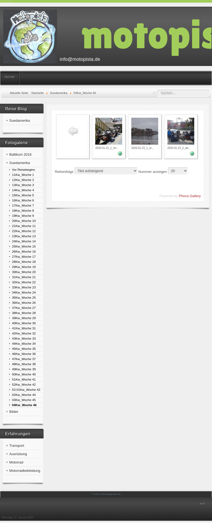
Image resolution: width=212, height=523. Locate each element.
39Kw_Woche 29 (24, 318)
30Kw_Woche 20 (24, 272)
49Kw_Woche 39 (24, 369)
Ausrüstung (18, 454)
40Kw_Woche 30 (24, 323)
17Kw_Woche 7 (23, 205)
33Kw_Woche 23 (24, 287)
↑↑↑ (202, 504)
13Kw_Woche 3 (23, 185)
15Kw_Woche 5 (23, 195)
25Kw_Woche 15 (24, 246)
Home (10, 77)
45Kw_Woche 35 (24, 348)
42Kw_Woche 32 (24, 333)
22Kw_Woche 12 (24, 231)
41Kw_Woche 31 (24, 328)
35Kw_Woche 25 (24, 297)
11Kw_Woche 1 (23, 174)
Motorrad (16, 462)
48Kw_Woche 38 (24, 364)
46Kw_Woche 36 (24, 353)
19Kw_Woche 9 (23, 215)
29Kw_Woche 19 (24, 267)
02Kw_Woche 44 (24, 394)
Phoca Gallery (190, 196)
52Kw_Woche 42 (24, 384)
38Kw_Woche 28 (24, 313)
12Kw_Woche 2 (23, 180)
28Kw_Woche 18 (24, 261)
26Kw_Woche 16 (24, 251)
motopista (146, 34)
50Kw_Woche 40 (24, 374)
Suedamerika (19, 120)
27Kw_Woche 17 (24, 256)
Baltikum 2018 (20, 154)
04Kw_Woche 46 (24, 405)
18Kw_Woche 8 (23, 210)
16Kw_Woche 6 (23, 200)
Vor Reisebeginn (23, 169)
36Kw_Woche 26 (24, 302)
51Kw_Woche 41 (24, 379)
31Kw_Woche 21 (24, 277)
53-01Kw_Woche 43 (26, 389)
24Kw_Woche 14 (24, 241)
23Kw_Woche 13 (24, 236)
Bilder (13, 412)
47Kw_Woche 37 (24, 359)
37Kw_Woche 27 (24, 307)
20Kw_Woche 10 (24, 220)
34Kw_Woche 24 (24, 292)
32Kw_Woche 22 (24, 282)
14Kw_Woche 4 (23, 190)
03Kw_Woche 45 (24, 400)
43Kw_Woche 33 (24, 338)
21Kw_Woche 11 (24, 226)
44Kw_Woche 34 (24, 343)
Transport (16, 446)
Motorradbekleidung (24, 471)
